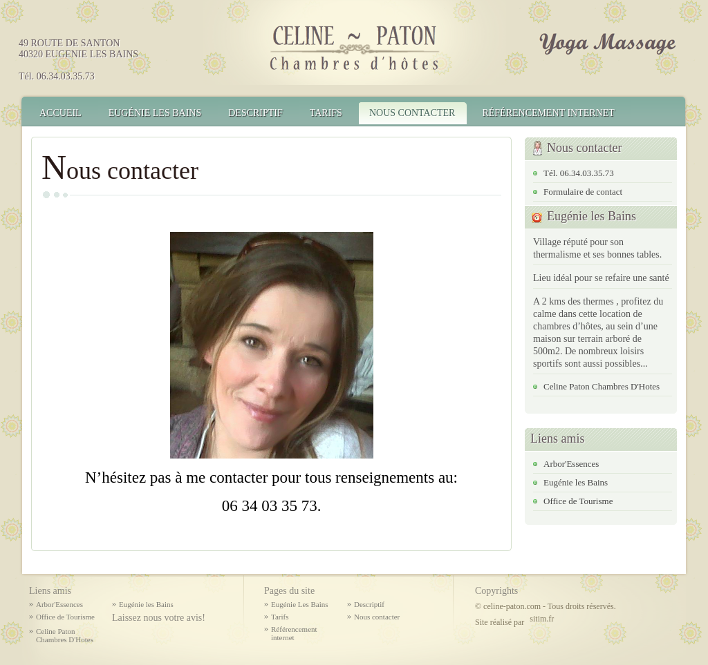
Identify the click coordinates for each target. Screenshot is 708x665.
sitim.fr (542, 619)
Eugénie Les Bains (155, 113)
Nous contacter (412, 113)
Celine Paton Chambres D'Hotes (601, 386)
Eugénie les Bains (575, 482)
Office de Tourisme (578, 501)
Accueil (60, 113)
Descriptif (255, 113)
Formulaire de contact (582, 191)
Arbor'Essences (571, 464)
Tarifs (326, 113)
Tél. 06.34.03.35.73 (578, 173)
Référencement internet (548, 113)
